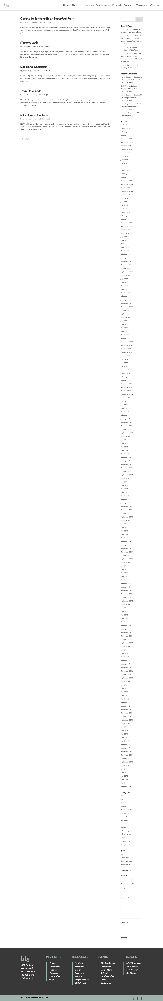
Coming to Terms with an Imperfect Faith (47, 18)
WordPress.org (126, 864)
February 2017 (126, 499)
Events (127, 5)
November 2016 (127, 510)
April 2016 (124, 534)
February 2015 (126, 583)
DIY (122, 796)
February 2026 (126, 132)
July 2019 (124, 401)
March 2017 (125, 496)
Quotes (123, 827)
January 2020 (126, 380)
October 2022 (126, 268)
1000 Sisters (132, 966)
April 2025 (124, 167)
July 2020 (124, 359)
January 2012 (125, 706)
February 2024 (126, 216)
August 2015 (125, 562)
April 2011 (124, 737)
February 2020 (126, 377)
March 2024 (125, 212)
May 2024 (124, 205)
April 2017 (124, 492)
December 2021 (126, 303)
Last (133, 883)
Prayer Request (82, 979)
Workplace (124, 845)
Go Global (131, 973)
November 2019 (127, 387)
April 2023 (124, 247)
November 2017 (127, 468)
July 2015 (124, 566)
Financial (124, 803)
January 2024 (126, 219)
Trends (48, 119)
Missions (140, 5)
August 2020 (125, 356)
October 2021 (126, 310)
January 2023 (125, 258)
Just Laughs (125, 813)
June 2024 (124, 202)
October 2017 (126, 471)
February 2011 (126, 744)
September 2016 (127, 517)
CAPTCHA (124, 922)
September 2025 (127, 149)
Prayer (52, 963)
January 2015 (125, 587)
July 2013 (124, 650)
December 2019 (126, 384)
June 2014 (124, 611)
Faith (49, 22)
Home (66, 5)
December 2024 (127, 181)
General (47, 46)
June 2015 (124, 569)
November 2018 (127, 426)
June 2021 (124, 324)
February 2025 (126, 174)
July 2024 (124, 198)
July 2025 (124, 156)
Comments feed (126, 861)
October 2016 (126, 513)
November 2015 (127, 552)
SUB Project (80, 982)
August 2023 (125, 233)
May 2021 (124, 328)
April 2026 (125, 125)
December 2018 (126, 422)
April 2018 (124, 450)
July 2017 (124, 482)
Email (123, 889)
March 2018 (125, 454)
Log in (123, 854)
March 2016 (125, 538)
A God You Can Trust (34, 115)
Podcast (116, 5)
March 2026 (125, 128)
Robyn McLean (28, 119)
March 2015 (125, 580)
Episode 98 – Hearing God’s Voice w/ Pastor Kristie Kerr (131, 80)
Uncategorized (126, 841)
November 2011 (126, 713)
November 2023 (127, 226)
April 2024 (125, 209)
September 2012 (127, 678)
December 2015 (126, 548)
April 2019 (124, 408)
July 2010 (124, 769)
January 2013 (125, 664)
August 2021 (125, 317)
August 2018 (125, 436)
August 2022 (125, 275)
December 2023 (127, 223)
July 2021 (124, 321)
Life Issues (124, 820)
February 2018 (126, 457)
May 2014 (124, 615)
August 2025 (125, 153)
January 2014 (125, 629)
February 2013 (126, 660)
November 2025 (127, 142)
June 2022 (124, 282)
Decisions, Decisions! (33, 67)
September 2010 (127, 762)
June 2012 (124, 688)
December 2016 (126, 506)
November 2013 (127, 636)
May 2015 (124, 573)
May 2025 (124, 163)
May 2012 (124, 692)
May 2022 (124, 286)
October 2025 (126, 146)
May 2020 (124, 366)
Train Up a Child (30, 91)
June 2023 (124, 240)
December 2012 (126, 667)
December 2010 (126, 751)
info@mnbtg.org (27, 978)
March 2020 (125, 373)
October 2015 (126, 555)
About (75, 5)
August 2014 (125, 604)
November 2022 (127, 265)
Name (124, 876)
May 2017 (124, 489)
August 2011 (125, 723)
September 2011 (127, 720)
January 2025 (125, 177)
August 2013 (125, 646)
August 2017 (125, 478)
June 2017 (124, 485)
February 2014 (126, 625)
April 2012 (124, 695)
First (122, 883)
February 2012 (126, 702)
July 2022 (124, 279)
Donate (78, 969)
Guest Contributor (29, 22)
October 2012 (126, 674)
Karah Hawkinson (29, 95)
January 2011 (125, 748)
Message (125, 898)
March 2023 (125, 251)
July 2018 (124, 440)
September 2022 (127, 272)
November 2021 (127, 307)
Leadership (46, 70)
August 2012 (125, 681)
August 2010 (125, 765)
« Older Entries (25, 139)
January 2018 (125, 461)
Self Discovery (126, 834)
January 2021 (125, 338)
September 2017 (127, 475)
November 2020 (127, 345)
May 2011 (124, 734)
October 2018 (126, 429)
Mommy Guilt (29, 42)
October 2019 (126, 391)
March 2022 (125, 293)
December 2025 (127, 139)
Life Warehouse (133, 963)
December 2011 (126, 709)
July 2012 (124, 685)
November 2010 (127, 755)
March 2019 (125, 412)
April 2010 (124, 779)
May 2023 (124, 244)
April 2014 (124, 618)
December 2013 (126, 632)
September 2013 (127, 643)
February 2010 (126, 786)
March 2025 (125, 170)
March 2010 (125, 783)
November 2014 (127, 594)
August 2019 (125, 398)
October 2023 (126, 230)
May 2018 (124, 447)
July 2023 (124, 237)
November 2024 (127, 184)
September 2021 (127, 314)
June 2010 (124, 772)
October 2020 (126, 349)
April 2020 (125, 370)
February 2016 (126, 541)
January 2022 (126, 300)
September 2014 (127, 601)
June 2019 (124, 405)
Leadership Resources (95, 5)
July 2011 (124, 727)
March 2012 (125, 699)
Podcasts (53, 973)
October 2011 (126, 716)
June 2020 (124, 363)
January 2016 (125, 545)
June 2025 (124, 160)
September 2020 (127, 352)
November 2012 (127, 671)
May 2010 (124, 776)
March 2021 (125, 335)
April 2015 (124, 576)
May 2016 (124, 531)
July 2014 (124, 608)
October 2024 (126, 188)
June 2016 (124, 527)
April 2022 (125, 289)
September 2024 (127, 191)
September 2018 (127, 433)
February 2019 (126, 415)
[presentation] (138, 929)
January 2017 (125, 503)
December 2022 (127, 261)
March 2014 (125, 622)
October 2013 (126, 639)
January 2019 (125, 419)
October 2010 (126, 758)
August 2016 (125, 520)
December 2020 (127, 342)
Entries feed (125, 857)
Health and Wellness (128, 810)
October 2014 (126, 597)
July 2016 (124, 524)
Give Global (132, 969)
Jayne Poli (26, 70)
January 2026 (126, 135)
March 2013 (125, 657)
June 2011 (124, 730)
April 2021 (124, 331)
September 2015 (127, 559)
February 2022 (126, 296)
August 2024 (125, 195)
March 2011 (125, 741)
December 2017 (126, 464)
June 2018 (124, 443)
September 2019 (127, 394)
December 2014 (126, 590)
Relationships (125, 831)
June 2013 (124, 653)
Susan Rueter (27, 46)
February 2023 (126, 254)
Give (152, 5)
